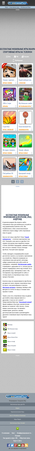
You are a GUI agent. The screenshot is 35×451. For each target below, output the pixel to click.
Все (8, 57)
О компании (5, 433)
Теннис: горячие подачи (11, 80)
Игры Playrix (17, 419)
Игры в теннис (7, 83)
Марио (17, 408)
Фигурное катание (9, 287)
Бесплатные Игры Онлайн (17, 423)
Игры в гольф (23, 153)
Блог (13, 433)
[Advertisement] (17, 27)
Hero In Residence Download (17, 415)
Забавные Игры (24, 129)
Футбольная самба (25, 103)
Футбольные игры (25, 106)
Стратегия (22, 83)
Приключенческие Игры (17, 412)
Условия (17, 436)
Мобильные (17, 60)
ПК (16, 57)
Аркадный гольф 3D (25, 173)
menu (3, 3)
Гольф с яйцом (24, 150)
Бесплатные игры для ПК (17, 404)
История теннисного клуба (12, 150)
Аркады (5, 106)
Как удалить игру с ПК (10, 438)
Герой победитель (25, 80)
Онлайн (25, 57)
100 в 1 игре (7, 103)
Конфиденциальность (24, 433)
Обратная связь (25, 438)
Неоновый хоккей (25, 302)
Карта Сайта (17, 441)
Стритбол (6, 126)
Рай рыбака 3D (8, 173)
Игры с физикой (8, 129)
